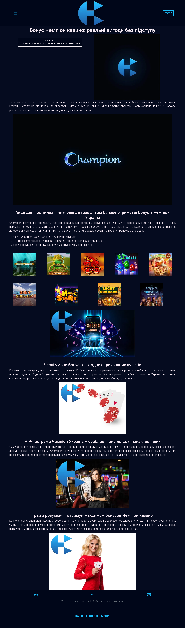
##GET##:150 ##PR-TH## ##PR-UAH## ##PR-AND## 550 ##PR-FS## (50, 42)
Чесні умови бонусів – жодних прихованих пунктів (44, 236)
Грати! (168, 13)
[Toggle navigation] (15, 13)
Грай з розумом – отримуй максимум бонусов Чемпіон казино (52, 244)
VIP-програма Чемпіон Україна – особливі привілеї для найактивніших (57, 240)
